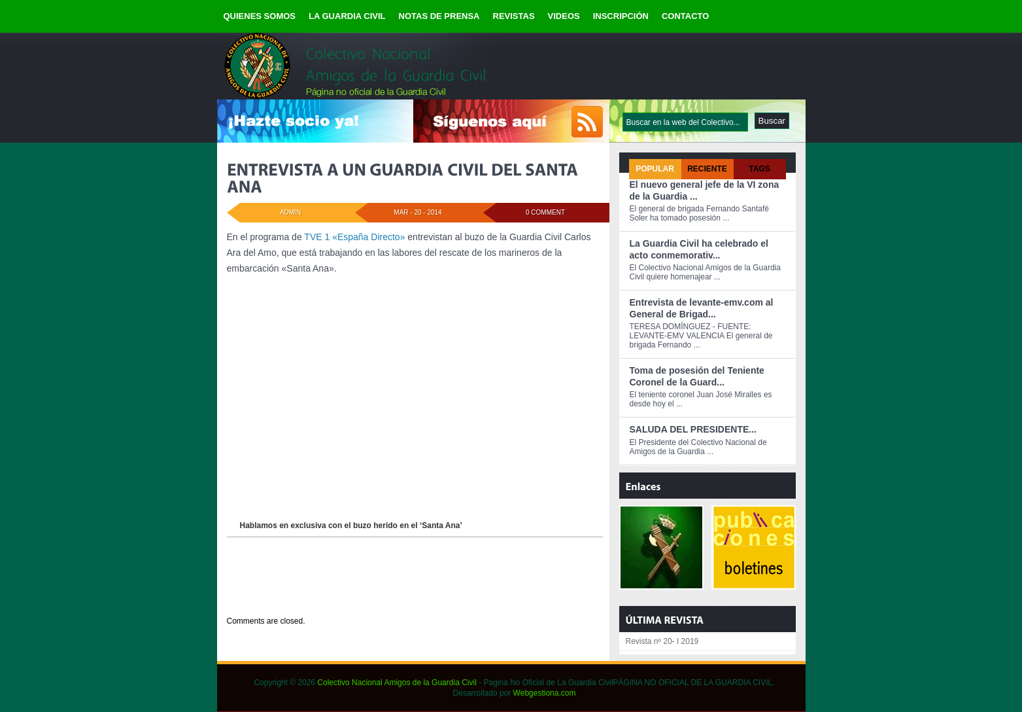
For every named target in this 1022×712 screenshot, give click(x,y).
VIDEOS (564, 16)
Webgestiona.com (544, 693)
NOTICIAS (343, 596)
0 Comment (545, 212)
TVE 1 (316, 237)
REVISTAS (514, 16)
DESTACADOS (301, 596)
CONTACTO (685, 16)
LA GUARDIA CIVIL (347, 16)
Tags (759, 168)
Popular (655, 168)
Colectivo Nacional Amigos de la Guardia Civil (396, 682)
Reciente (707, 168)
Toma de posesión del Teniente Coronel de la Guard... (697, 376)
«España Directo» (368, 237)
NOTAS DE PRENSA (439, 16)
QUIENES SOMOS (260, 16)
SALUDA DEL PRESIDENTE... (693, 429)
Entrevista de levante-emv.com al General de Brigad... (702, 308)
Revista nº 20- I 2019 (662, 641)
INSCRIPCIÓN (621, 16)
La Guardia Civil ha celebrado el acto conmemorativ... (699, 249)
